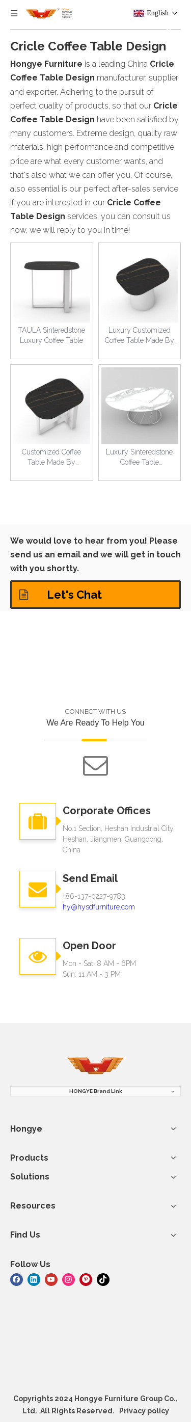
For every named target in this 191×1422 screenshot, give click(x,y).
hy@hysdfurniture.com (99, 907)
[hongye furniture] (95, 1066)
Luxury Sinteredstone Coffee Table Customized (139, 457)
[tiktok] (103, 1278)
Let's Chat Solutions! (60, 598)
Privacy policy (144, 1411)
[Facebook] (16, 1278)
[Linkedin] (34, 1278)
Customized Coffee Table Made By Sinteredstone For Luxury (51, 457)
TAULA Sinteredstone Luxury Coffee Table (51, 335)
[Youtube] (51, 1278)
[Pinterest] (85, 1278)
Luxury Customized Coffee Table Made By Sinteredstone (139, 335)
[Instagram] (68, 1278)
